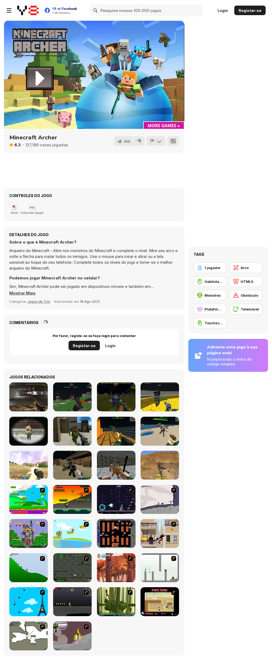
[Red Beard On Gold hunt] (72, 533)
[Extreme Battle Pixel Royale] (160, 431)
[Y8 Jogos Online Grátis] (28, 10)
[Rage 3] (72, 635)
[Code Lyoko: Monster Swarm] (116, 601)
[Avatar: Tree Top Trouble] (116, 567)
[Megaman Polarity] (116, 499)
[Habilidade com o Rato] (210, 281)
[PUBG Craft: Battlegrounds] (160, 465)
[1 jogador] (210, 267)
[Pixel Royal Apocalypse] (116, 431)
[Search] (95, 10)
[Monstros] (210, 295)
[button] (22, 293)
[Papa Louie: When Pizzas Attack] (160, 601)
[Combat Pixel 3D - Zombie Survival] (116, 396)
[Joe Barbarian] (72, 499)
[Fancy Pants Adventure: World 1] (160, 499)
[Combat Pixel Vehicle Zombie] (72, 396)
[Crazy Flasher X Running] (72, 601)
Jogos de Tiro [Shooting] (39, 301)
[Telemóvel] (246, 309)
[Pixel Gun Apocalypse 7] (72, 431)
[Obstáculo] (246, 295)
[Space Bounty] (72, 567)
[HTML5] (246, 281)
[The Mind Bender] (160, 567)
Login (223, 10)
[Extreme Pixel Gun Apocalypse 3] (28, 431)
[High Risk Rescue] (160, 533)
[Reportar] (155, 141)
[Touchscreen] (210, 323)
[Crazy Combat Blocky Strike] (160, 396)
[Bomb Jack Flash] (28, 533)
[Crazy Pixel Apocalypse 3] (72, 465)
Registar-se (250, 10)
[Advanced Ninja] (28, 635)
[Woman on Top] (28, 601)
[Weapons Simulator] (28, 396)
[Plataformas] (210, 309)
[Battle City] (116, 533)
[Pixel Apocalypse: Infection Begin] (116, 465)
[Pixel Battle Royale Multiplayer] (28, 465)
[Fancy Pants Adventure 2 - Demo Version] (28, 567)
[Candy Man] (28, 499)
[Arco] (246, 267)
